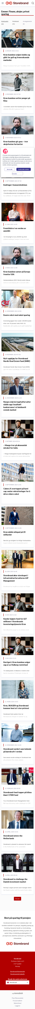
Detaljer (14, 173)
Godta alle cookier (23, 169)
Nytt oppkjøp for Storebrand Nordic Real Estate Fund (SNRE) (16, 359)
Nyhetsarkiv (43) (4, 22)
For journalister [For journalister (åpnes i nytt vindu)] (17, 1000)
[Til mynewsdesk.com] (17, 993)
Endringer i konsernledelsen (15, 185)
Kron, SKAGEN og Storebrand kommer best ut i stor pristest (16, 706)
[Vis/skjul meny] (2, 3)
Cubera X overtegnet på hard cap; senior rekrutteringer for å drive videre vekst (16, 491)
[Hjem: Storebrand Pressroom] (17, 3)
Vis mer (17, 899)
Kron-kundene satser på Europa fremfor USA (16, 273)
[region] (17, 162)
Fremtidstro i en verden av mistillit (14, 229)
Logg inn (17, 1006)
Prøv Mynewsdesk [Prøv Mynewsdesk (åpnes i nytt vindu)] (17, 998)
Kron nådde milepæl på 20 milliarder (14, 533)
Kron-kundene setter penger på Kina (16, 99)
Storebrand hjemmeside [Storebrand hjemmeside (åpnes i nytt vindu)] (17, 971)
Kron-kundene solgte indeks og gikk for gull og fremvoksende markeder (16, 57)
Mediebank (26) (15, 22)
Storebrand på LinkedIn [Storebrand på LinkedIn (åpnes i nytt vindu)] (17, 974)
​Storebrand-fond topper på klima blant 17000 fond (17, 793)
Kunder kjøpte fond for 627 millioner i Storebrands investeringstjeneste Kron (15, 621)
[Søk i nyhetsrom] (33, 3)
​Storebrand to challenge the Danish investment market (15, 880)
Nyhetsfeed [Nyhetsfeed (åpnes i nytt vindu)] (17, 1003)
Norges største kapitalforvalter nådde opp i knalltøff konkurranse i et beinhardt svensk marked (17, 406)
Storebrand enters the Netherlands (12, 837)
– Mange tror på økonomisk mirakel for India (15, 446)
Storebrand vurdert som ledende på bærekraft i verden (17, 750)
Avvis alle (9, 169)
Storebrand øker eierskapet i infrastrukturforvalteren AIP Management (15, 578)
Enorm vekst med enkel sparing (16, 315)
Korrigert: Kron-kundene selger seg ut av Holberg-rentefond (16, 663)
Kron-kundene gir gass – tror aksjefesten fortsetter (15, 142)
